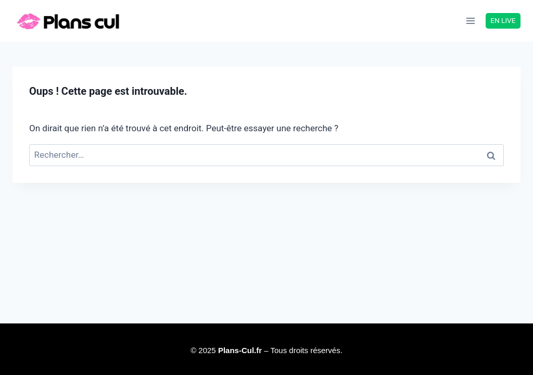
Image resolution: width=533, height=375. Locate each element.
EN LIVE (502, 20)
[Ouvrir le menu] (470, 20)
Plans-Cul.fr (241, 350)
